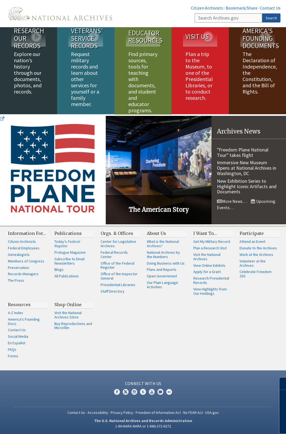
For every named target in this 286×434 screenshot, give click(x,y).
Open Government (162, 276)
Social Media (18, 336)
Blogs (59, 269)
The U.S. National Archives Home (60, 13)
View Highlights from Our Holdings (210, 291)
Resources (19, 304)
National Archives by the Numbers (163, 254)
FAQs (12, 349)
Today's (67, 243)
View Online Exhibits (209, 265)
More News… (232, 201)
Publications (68, 233)
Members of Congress (26, 260)
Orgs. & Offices (117, 233)
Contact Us (270, 8)
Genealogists (19, 254)
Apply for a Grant (207, 271)
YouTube (151, 392)
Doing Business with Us (166, 263)
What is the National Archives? (163, 243)
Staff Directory (113, 291)
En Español (16, 342)
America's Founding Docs (24, 321)
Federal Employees (23, 248)
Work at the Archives (256, 254)
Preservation (18, 267)
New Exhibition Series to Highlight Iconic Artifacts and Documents (246, 186)
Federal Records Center (114, 254)
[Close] (279, 383)
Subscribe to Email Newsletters (69, 260)
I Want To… (205, 233)
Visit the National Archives (206, 256)
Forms (13, 355)
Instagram (134, 392)
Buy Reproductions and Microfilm (73, 325)
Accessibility (98, 412)
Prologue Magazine (70, 252)
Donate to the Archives (258, 248)
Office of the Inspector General (119, 276)
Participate (252, 233)
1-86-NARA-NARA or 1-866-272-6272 (143, 425)
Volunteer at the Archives (253, 263)
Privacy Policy (122, 412)
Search (271, 18)
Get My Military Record (211, 241)
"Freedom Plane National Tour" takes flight (242, 152)
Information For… (27, 233)
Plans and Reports (161, 269)
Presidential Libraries (118, 284)
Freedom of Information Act (158, 412)
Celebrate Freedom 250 (256, 273)
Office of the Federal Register (117, 265)
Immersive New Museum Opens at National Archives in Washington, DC (246, 167)
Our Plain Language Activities (162, 284)
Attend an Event (252, 241)
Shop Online (68, 304)
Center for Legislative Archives (118, 243)
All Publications (66, 276)
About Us (156, 233)
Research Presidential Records (211, 280)
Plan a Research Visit (210, 248)
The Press (16, 280)
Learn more (237, 424)
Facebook (117, 392)
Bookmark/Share (241, 8)
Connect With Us (143, 383)
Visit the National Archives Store (68, 314)
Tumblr (143, 392)
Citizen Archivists (207, 8)
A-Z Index (15, 312)
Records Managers (23, 273)
